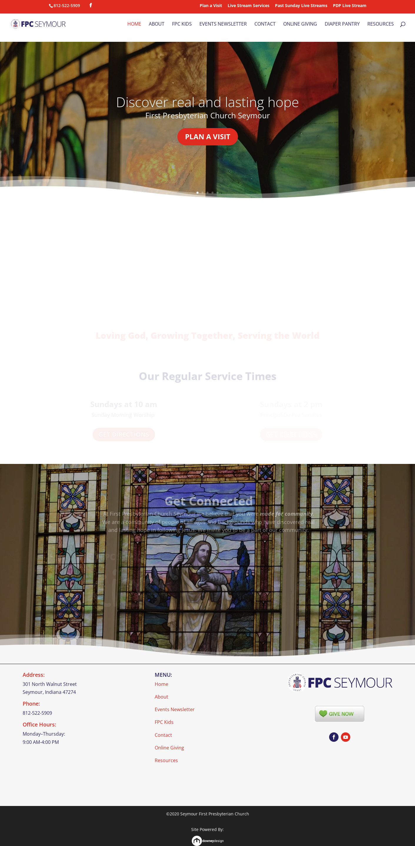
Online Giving (300, 24)
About (156, 24)
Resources (380, 24)
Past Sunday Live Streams (301, 6)
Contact (265, 24)
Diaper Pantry (342, 24)
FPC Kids (182, 24)
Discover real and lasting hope (207, 106)
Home (134, 24)
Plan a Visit (211, 6)
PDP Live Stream (349, 6)
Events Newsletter (223, 24)
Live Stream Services (248, 6)
